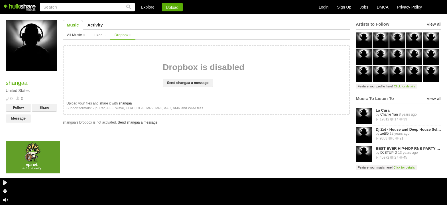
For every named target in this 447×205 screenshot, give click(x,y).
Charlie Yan (389, 114)
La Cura (382, 110)
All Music (76, 35)
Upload (172, 7)
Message (18, 118)
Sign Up (344, 7)
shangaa (125, 103)
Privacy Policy (409, 7)
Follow (18, 108)
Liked (99, 35)
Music (73, 24)
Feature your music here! (386, 167)
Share (44, 108)
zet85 (384, 134)
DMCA (383, 7)
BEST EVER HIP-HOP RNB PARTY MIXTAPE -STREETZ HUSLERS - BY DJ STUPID (408, 148)
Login (323, 7)
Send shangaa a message (188, 83)
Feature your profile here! (386, 86)
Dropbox (123, 35)
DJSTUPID (388, 153)
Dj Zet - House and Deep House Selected (408, 129)
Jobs (364, 7)
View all (434, 24)
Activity (95, 24)
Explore (147, 7)
